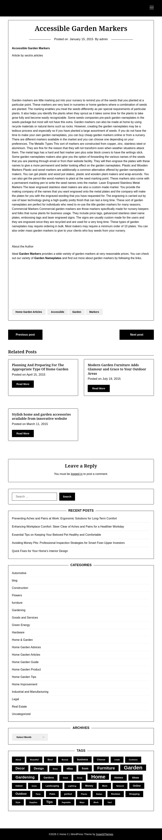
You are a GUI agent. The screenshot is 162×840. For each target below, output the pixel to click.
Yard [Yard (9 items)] (109, 802)
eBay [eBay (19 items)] (70, 768)
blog (14, 580)
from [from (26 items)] (85, 768)
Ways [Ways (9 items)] (82, 802)
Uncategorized (21, 714)
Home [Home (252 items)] (98, 777)
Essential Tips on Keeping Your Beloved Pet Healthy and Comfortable (56, 534)
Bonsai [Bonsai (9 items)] (65, 760)
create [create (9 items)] (117, 760)
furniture (17, 602)
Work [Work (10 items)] (96, 802)
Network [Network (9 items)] (120, 786)
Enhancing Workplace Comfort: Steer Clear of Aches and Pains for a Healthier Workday (68, 526)
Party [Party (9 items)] (38, 794)
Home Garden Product (26, 669)
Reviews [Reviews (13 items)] (115, 794)
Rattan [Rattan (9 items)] (99, 794)
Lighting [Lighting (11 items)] (72, 786)
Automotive (19, 573)
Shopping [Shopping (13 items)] (134, 794)
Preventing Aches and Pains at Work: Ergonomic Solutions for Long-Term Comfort (64, 518)
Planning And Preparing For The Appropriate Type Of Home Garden (40, 367)
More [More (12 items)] (104, 786)
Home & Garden (22, 639)
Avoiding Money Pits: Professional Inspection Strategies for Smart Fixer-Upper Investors (68, 542)
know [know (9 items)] (34, 786)
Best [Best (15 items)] (50, 759)
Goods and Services (25, 617)
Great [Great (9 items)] (65, 778)
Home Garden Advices (26, 647)
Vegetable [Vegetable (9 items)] (66, 802)
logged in (77, 473)
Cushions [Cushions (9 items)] (133, 760)
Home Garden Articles (29, 311)
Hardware (18, 632)
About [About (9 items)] (18, 760)
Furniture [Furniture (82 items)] (106, 768)
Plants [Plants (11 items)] (84, 794)
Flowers (17, 595)
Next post (136, 334)
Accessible (57, 311)
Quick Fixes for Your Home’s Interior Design (40, 551)
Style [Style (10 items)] (18, 802)
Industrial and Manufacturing (30, 691)
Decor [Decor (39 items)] (20, 768)
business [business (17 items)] (82, 759)
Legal (15, 699)
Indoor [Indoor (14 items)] (19, 785)
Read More (22, 384)
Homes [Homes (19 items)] (118, 777)
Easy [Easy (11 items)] (55, 768)
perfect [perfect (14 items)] (68, 794)
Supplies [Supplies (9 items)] (33, 802)
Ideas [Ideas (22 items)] (135, 777)
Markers (94, 311)
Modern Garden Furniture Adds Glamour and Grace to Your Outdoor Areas (117, 369)
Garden (76, 311)
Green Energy (21, 625)
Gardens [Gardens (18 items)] (49, 777)
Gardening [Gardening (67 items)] (25, 777)
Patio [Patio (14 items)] (52, 794)
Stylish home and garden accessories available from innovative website (41, 416)
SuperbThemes (104, 834)
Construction (20, 587)
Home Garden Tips (24, 676)
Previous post (25, 334)
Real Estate (19, 706)
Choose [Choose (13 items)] (101, 759)
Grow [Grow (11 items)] (79, 777)
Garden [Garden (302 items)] (133, 768)
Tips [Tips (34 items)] (49, 802)
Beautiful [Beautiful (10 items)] (34, 760)
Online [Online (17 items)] (137, 785)
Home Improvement (24, 684)
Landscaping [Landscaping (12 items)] (52, 786)
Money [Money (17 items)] (89, 785)
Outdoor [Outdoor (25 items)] (21, 793)
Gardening (18, 610)
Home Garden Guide (25, 662)
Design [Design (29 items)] (39, 768)
